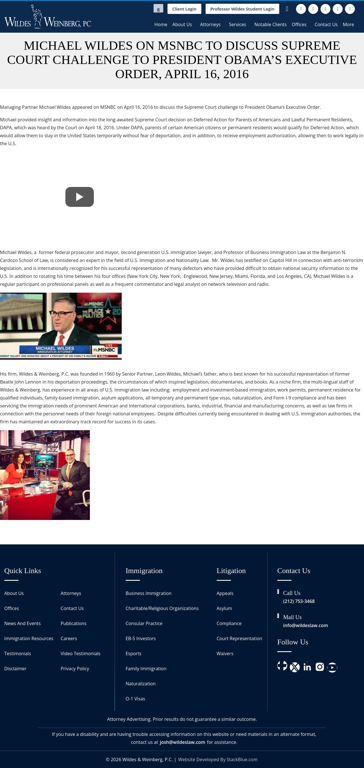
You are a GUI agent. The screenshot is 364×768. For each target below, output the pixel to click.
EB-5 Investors (141, 638)
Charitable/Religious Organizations (162, 608)
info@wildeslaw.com (305, 625)
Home (160, 24)
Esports (134, 653)
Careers (69, 638)
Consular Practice (144, 623)
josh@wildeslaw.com (182, 742)
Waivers (225, 653)
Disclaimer (15, 668)
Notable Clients (271, 24)
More (348, 24)
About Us (182, 24)
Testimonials (17, 653)
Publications (73, 623)
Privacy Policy (75, 668)
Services (237, 24)
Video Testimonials (80, 653)
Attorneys (210, 24)
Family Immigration (146, 668)
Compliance (229, 623)
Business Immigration (148, 593)
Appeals (225, 593)
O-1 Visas (135, 699)
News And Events (22, 623)
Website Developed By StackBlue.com (218, 759)
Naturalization (141, 683)
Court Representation (239, 638)
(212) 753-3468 (299, 601)
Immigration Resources (28, 638)
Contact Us (326, 24)
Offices (299, 24)
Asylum (224, 608)
